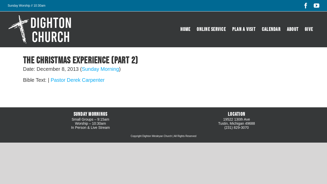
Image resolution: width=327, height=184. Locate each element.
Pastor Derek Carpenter (77, 80)
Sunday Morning (100, 69)
